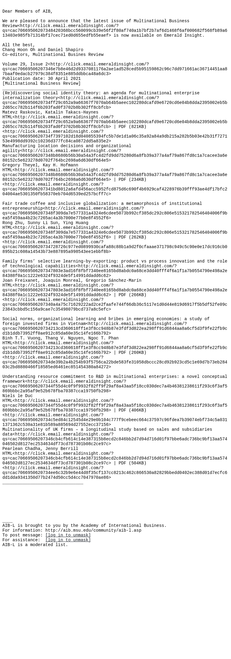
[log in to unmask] (68, 635)
